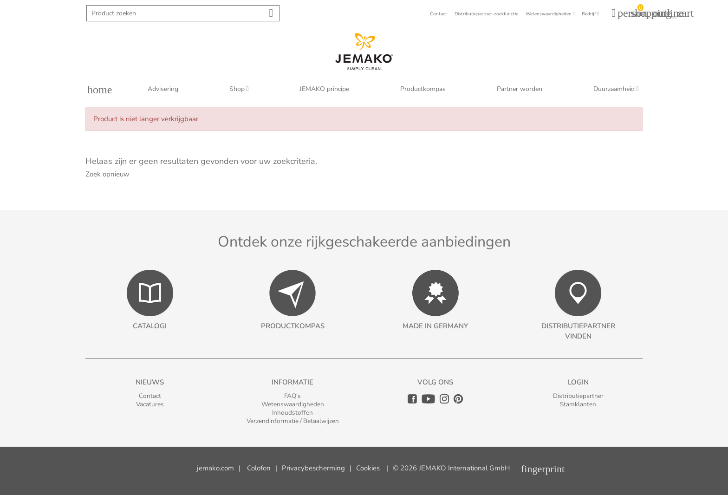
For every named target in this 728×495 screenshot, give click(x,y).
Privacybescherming (313, 468)
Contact (150, 395)
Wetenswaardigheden (292, 404)
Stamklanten (578, 404)
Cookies (368, 468)
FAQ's (292, 395)
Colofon (259, 468)
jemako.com (215, 468)
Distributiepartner (578, 395)
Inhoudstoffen (292, 412)
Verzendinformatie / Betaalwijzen (293, 421)
